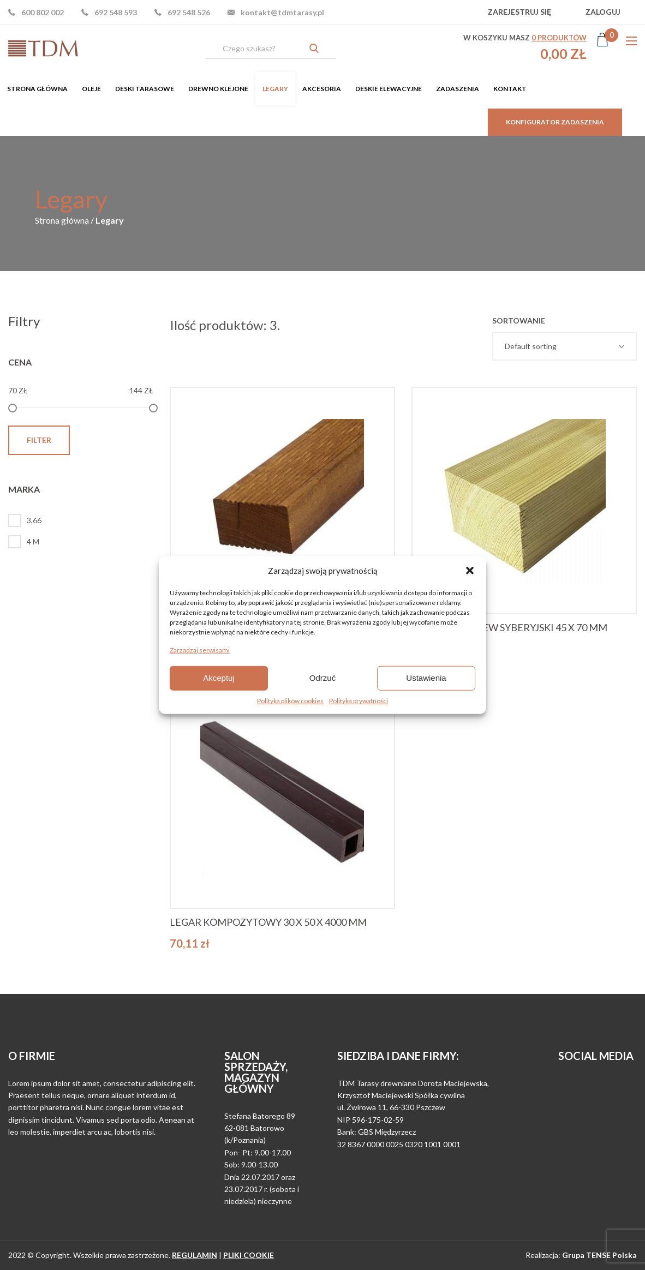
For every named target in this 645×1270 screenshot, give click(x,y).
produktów (559, 37)
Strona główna (37, 89)
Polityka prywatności (358, 700)
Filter (39, 440)
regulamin (194, 1255)
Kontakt (510, 89)
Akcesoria (321, 89)
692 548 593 (115, 12)
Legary (275, 89)
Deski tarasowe (144, 89)
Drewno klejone (218, 89)
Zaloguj (603, 11)
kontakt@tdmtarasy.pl (282, 12)
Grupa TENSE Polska (599, 1255)
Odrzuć (322, 677)
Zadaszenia (457, 89)
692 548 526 (189, 12)
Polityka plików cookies (290, 700)
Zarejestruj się (519, 11)
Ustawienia (426, 677)
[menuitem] (37, 88)
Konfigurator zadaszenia (555, 122)
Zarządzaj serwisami (200, 649)
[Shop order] (564, 346)
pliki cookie (248, 1255)
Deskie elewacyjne (388, 89)
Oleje (91, 89)
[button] (469, 570)
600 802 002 (42, 12)
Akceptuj (219, 677)
